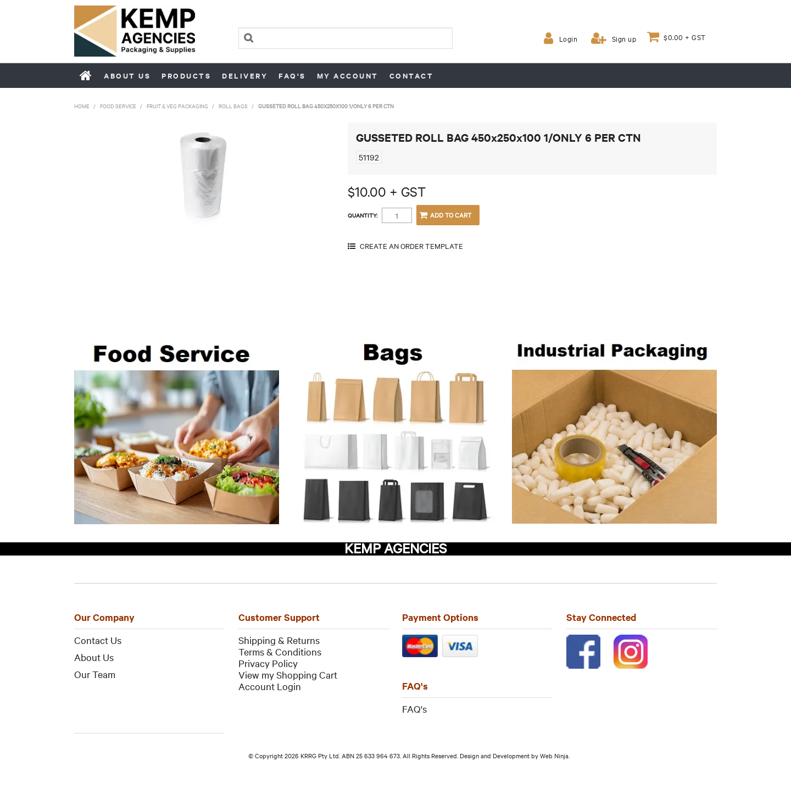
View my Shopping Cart (287, 674)
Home (86, 75)
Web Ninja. (555, 755)
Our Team (94, 674)
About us (127, 75)
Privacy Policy (268, 663)
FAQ (411, 708)
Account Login (269, 686)
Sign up (624, 38)
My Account (347, 75)
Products (186, 75)
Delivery (245, 75)
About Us (94, 657)
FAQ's (292, 75)
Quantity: (362, 215)
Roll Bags (233, 106)
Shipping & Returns (279, 640)
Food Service (118, 106)
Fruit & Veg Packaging (177, 106)
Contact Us (97, 640)
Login (568, 38)
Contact (411, 75)
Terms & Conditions (279, 651)
